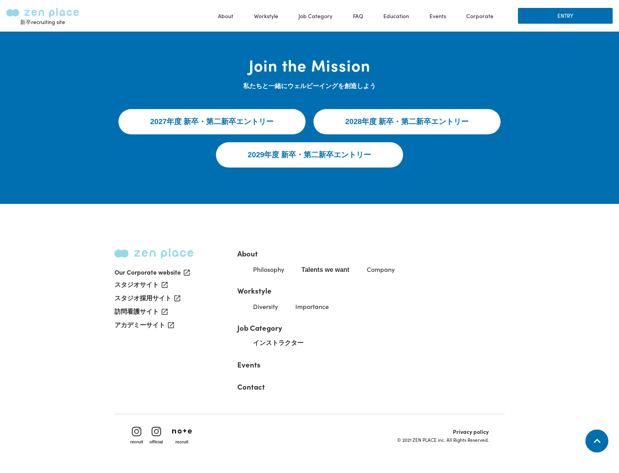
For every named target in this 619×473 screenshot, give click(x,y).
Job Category (260, 328)
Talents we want (326, 270)
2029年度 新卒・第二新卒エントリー (309, 155)
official (156, 436)
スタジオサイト (140, 286)
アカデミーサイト (143, 326)
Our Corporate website (152, 272)
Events (438, 16)
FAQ (358, 16)
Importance (312, 306)
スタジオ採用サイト (146, 299)
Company (381, 269)
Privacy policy (471, 432)
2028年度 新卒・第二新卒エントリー (407, 122)
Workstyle (255, 291)
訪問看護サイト (140, 313)
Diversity (265, 306)
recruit (136, 436)
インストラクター (278, 343)
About (248, 254)
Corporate (479, 16)
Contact (251, 387)
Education (396, 16)
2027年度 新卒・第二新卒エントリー (212, 122)
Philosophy (269, 269)
